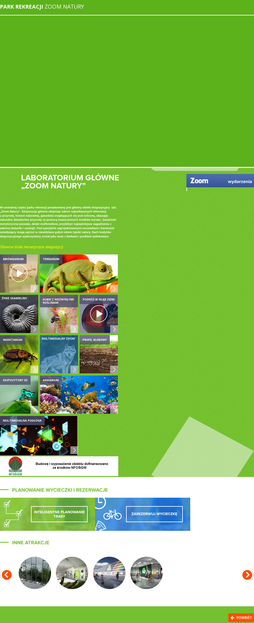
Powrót (244, 617)
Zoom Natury (42, 6)
